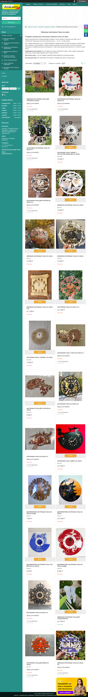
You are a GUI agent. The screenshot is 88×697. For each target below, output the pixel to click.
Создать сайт (3, 1)
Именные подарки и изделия (9, 39)
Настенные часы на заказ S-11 (68, 307)
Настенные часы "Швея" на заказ (69, 461)
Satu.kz (51, 693)
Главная (28, 4)
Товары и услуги (7, 35)
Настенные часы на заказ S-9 (68, 404)
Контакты (62, 4)
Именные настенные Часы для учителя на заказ (38, 99)
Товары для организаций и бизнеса (11, 43)
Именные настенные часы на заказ (70, 205)
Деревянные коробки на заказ (11, 52)
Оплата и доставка (51, 4)
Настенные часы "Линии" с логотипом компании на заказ (68, 153)
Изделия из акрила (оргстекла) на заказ (9, 56)
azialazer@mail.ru (7, 153)
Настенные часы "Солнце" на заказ (40, 357)
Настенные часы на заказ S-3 (37, 456)
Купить (71, 147)
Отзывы (4, 76)
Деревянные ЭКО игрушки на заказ (11, 68)
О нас (3, 73)
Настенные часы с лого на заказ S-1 (70, 353)
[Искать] (19, 18)
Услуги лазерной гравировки (8, 63)
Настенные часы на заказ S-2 (37, 612)
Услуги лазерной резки (10, 60)
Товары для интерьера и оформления (11, 47)
